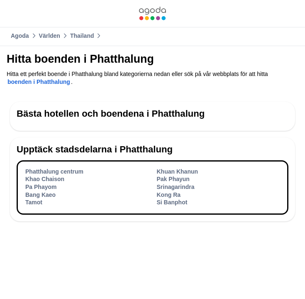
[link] (152, 13)
